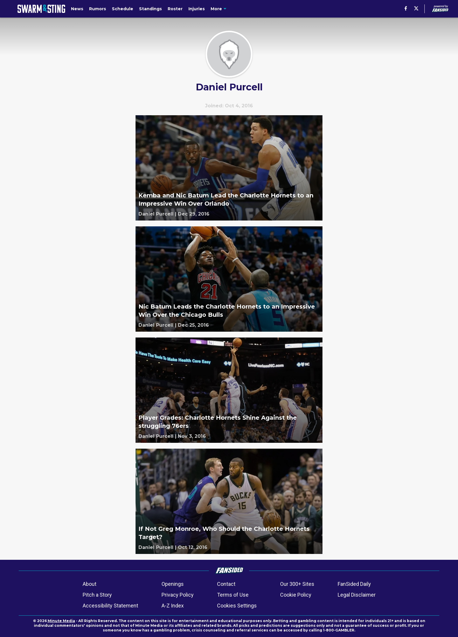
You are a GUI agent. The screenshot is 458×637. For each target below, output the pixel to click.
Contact (226, 584)
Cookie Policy (295, 595)
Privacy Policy (178, 595)
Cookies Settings (237, 605)
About (89, 584)
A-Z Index (173, 605)
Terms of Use (233, 595)
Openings (173, 584)
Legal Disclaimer (357, 595)
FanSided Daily (354, 584)
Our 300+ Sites (297, 584)
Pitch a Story (97, 595)
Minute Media (61, 621)
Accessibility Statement (110, 605)
